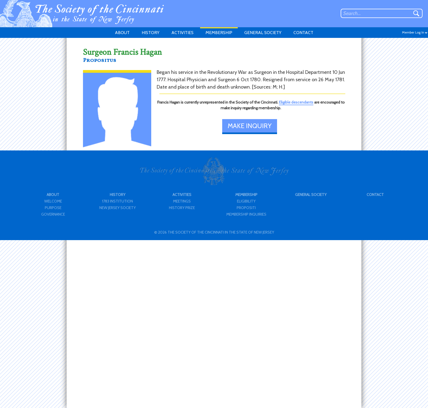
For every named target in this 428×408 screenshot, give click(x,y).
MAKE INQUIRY (250, 126)
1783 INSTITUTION (117, 201)
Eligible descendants (296, 102)
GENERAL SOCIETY (262, 32)
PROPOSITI (246, 207)
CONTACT (303, 32)
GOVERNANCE (53, 214)
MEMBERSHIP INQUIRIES (246, 214)
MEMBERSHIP (219, 32)
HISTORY (150, 32)
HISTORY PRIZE (182, 207)
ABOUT (122, 32)
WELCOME (53, 201)
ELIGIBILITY (246, 201)
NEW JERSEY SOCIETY (117, 207)
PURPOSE (53, 207)
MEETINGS (182, 201)
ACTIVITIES (182, 32)
